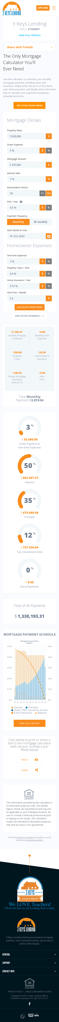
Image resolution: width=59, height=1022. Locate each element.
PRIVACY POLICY (15, 992)
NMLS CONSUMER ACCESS (38, 992)
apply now (43, 7)
